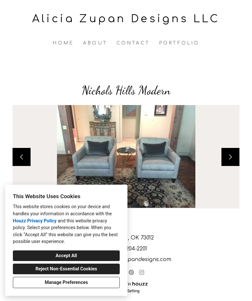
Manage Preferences (66, 282)
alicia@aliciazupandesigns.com (129, 259)
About (95, 43)
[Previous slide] (22, 157)
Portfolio (179, 43)
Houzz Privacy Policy (35, 221)
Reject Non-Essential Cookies (66, 269)
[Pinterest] (131, 272)
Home (63, 43)
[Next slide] (230, 157)
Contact (133, 43)
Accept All (66, 255)
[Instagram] (141, 272)
